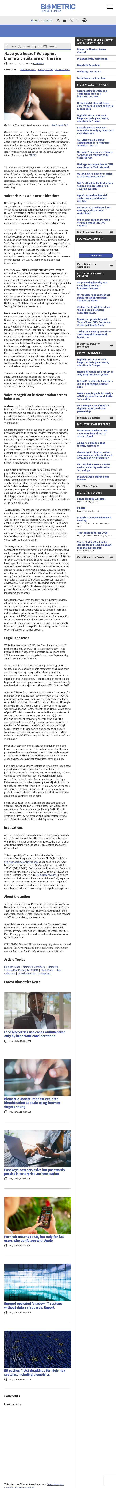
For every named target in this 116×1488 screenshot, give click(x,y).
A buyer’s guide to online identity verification (91, 444)
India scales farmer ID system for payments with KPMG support (94, 222)
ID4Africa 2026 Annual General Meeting (95, 522)
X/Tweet (27, 46)
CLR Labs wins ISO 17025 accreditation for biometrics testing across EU (93, 142)
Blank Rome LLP (59, 125)
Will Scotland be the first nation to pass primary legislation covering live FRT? (95, 186)
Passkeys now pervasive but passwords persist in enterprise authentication (34, 1172)
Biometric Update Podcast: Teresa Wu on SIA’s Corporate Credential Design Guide (94, 322)
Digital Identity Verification (92, 58)
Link (40, 46)
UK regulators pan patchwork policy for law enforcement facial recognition (93, 297)
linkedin (64, 20)
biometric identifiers (34, 966)
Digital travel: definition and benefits (93, 478)
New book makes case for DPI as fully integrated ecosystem (95, 373)
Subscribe (47, 20)
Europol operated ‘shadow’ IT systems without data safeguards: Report (33, 1306)
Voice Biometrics (62, 69)
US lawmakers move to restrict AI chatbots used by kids (94, 175)
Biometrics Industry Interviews (88, 345)
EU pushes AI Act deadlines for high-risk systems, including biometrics (34, 1373)
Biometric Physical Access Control (91, 51)
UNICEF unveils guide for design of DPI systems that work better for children (95, 396)
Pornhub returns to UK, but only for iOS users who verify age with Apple (34, 1239)
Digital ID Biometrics (88, 417)
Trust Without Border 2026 (95, 534)
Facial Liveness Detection (91, 78)
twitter (71, 20)
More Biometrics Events (90, 557)
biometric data (12, 966)
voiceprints (45, 973)
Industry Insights (45, 69)
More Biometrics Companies (86, 265)
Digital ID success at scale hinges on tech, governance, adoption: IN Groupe (93, 118)
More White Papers (87, 486)
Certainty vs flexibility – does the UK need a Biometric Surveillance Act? (93, 310)
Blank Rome (38, 63)
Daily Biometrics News (89, 232)
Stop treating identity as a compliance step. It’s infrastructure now (92, 93)
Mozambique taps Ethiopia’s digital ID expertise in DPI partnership (93, 408)
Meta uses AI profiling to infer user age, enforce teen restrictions (94, 210)
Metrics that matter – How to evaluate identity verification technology (93, 467)
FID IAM (95, 510)
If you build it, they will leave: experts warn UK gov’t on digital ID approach (95, 106)
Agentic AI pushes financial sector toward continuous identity (92, 198)
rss (58, 20)
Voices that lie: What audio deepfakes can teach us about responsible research (95, 546)
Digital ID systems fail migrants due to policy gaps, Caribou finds (95, 384)
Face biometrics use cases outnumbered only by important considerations (34, 1034)
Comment (53, 46)
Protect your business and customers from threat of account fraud (92, 433)
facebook (78, 20)
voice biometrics (27, 973)
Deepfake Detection (88, 65)
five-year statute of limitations (20, 861)
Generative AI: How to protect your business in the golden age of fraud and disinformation (95, 455)
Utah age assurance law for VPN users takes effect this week (95, 166)
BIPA (32, 155)
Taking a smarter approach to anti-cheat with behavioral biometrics (94, 334)
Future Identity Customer (95, 500)
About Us (35, 20)
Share (13, 46)
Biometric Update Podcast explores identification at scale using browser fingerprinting (32, 1103)
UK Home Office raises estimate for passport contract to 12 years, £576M (95, 155)
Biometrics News (28, 69)
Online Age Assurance (89, 71)
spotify (84, 20)
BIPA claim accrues (46, 874)
